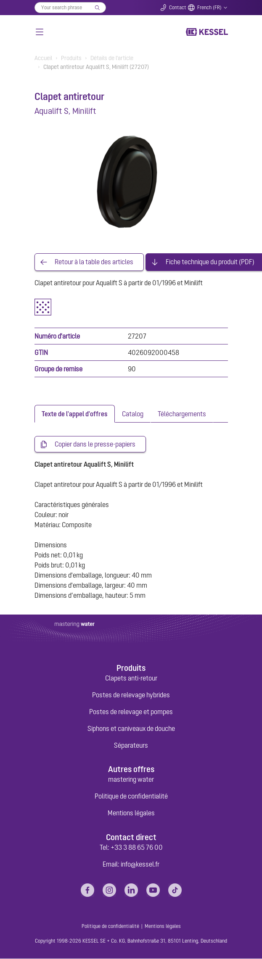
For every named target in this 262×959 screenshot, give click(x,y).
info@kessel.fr (140, 864)
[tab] (74, 414)
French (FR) (209, 8)
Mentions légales (131, 813)
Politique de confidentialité (131, 796)
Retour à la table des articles (94, 262)
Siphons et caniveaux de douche (131, 729)
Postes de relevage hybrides (131, 695)
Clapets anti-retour (131, 678)
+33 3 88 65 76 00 (137, 847)
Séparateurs (131, 745)
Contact (177, 8)
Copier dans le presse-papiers (95, 444)
